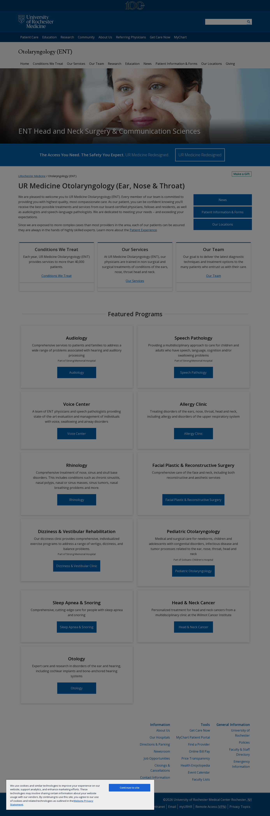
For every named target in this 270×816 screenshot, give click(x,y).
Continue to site (129, 787)
